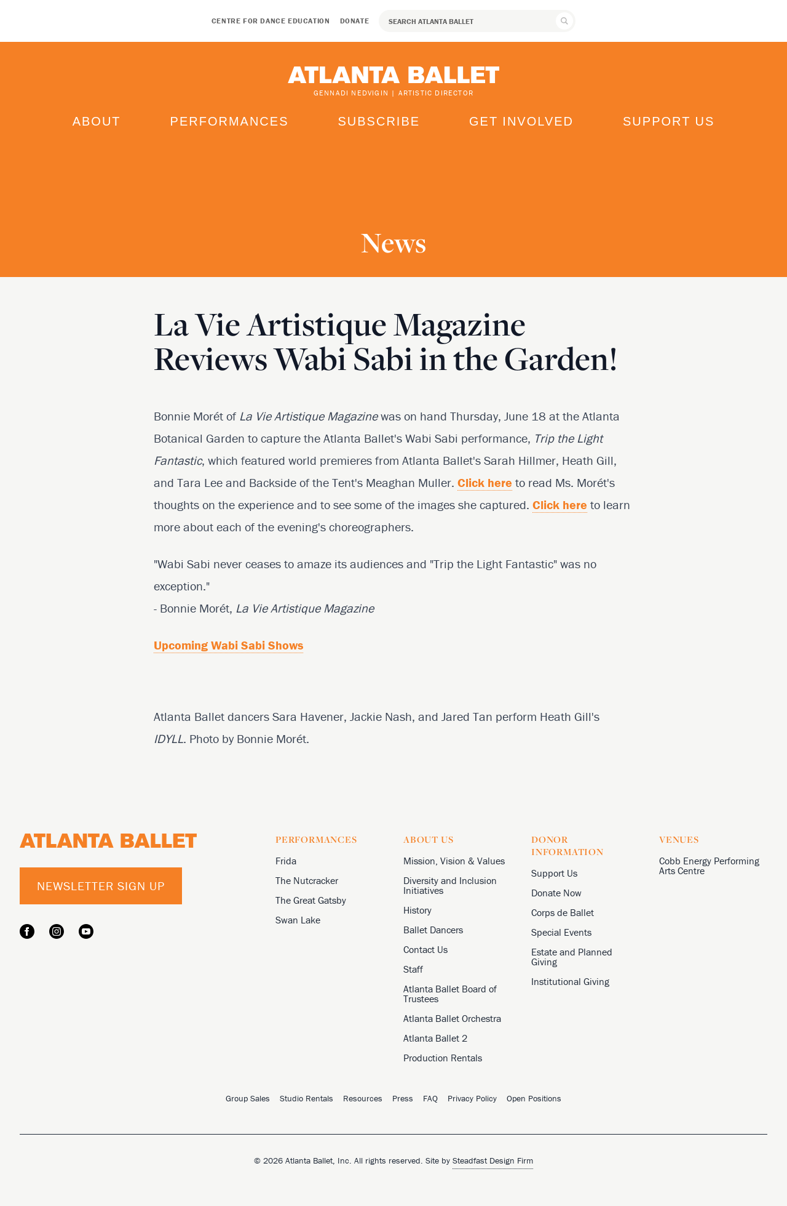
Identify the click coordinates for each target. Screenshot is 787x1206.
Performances (229, 121)
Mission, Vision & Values (454, 860)
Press (402, 1098)
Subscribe (379, 121)
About (97, 121)
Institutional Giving (570, 981)
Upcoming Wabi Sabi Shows (228, 645)
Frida (285, 860)
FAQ (430, 1098)
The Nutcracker (306, 880)
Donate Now (556, 892)
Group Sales (248, 1098)
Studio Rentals (306, 1098)
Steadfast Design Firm (493, 1160)
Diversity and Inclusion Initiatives (450, 885)
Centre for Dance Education (271, 20)
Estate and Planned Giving (571, 957)
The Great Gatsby (310, 900)
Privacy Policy (472, 1098)
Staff (413, 969)
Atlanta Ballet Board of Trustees (450, 994)
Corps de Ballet (562, 912)
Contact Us (425, 949)
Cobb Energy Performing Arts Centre (709, 865)
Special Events (561, 932)
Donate (355, 20)
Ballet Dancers (433, 929)
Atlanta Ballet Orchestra (452, 1018)
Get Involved (521, 121)
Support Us (668, 121)
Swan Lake (297, 920)
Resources (362, 1098)
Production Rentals (442, 1057)
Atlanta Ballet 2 (435, 1038)
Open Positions (534, 1098)
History (417, 910)
